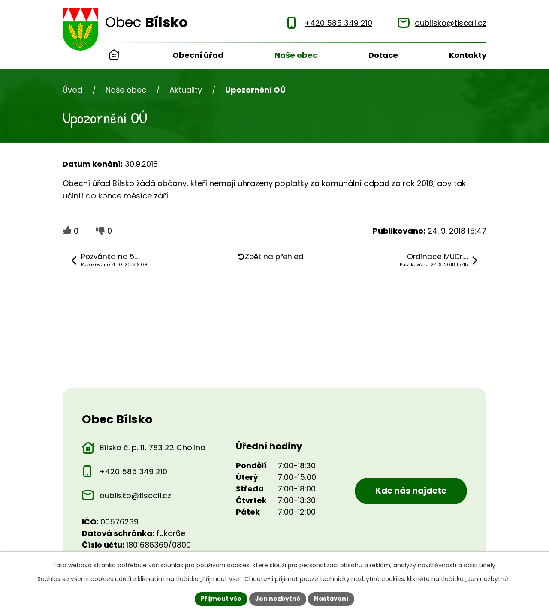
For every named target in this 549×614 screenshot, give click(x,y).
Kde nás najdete (410, 491)
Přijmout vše (221, 598)
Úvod (114, 55)
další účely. (480, 565)
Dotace (383, 55)
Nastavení (331, 598)
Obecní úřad (197, 55)
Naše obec (295, 55)
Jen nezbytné (277, 598)
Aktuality (185, 89)
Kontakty (467, 55)
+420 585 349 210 (133, 471)
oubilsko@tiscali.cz (135, 495)
